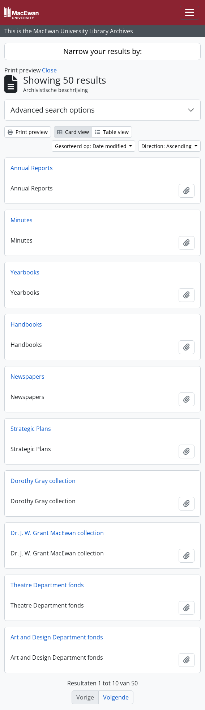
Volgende (116, 697)
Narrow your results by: (102, 51)
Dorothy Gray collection (43, 481)
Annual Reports (31, 168)
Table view (112, 132)
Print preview (28, 132)
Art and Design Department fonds (56, 637)
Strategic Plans (30, 429)
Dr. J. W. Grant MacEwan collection (57, 533)
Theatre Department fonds (47, 585)
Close (49, 70)
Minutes (21, 220)
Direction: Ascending (167, 146)
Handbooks (26, 324)
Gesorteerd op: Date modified (91, 146)
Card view (73, 132)
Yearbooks (24, 272)
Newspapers (27, 377)
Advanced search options (52, 110)
